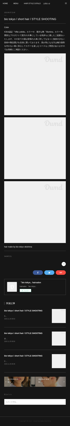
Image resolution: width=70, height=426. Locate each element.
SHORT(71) (8, 256)
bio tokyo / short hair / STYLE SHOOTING (23, 311)
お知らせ (46, 3)
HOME (5, 3)
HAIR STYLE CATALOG (32, 3)
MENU (15, 3)
